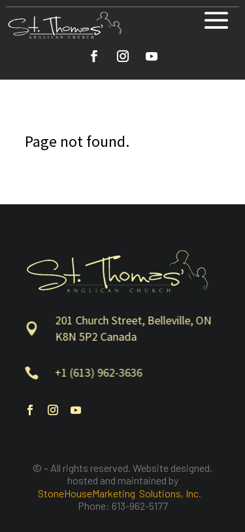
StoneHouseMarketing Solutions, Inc (118, 493)
